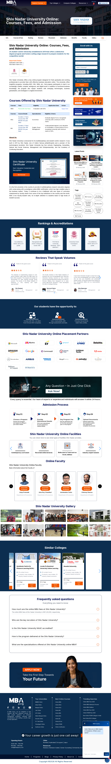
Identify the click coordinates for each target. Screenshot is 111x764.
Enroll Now (49, 588)
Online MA (58, 710)
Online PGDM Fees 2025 (89, 712)
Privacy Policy (87, 81)
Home (27, 757)
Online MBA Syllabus (88, 707)
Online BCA (58, 716)
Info (7, 38)
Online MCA (58, 704)
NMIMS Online (38, 702)
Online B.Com (58, 721)
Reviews (40, 38)
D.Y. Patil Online (39, 721)
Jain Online (38, 710)
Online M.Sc (58, 707)
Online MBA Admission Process (91, 704)
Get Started (21, 175)
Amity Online (38, 704)
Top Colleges (55, 3)
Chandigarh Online (40, 724)
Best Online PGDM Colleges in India (92, 715)
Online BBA (58, 713)
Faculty (84, 38)
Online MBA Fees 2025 (89, 701)
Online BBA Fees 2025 (88, 710)
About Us (70, 757)
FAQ (102, 38)
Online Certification (60, 727)
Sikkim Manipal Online (40, 716)
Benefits (74, 38)
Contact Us (82, 757)
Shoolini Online (39, 718)
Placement (51, 38)
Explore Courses (38, 3)
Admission (63, 38)
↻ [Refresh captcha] (87, 72)
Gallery (94, 38)
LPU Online (38, 713)
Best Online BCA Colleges (89, 718)
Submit (82, 85)
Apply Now (65, 108)
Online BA (57, 718)
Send (106, 754)
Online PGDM (58, 724)
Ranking (30, 38)
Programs (36, 757)
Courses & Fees (18, 38)
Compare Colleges (70, 3)
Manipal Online (39, 707)
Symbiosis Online (39, 727)
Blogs (47, 757)
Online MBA (58, 702)
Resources (83, 3)
